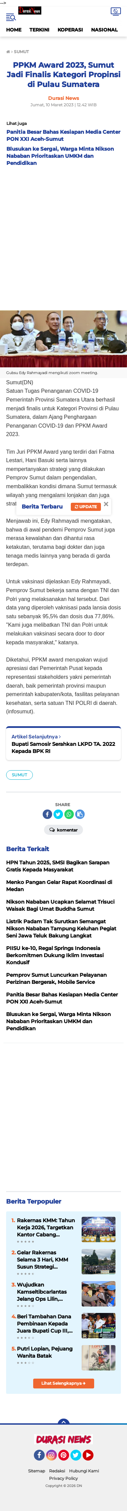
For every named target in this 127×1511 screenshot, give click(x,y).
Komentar (63, 829)
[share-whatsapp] (69, 814)
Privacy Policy (63, 1478)
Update (86, 506)
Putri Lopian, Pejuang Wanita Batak (44, 1352)
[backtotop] (64, 1425)
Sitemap (36, 1470)
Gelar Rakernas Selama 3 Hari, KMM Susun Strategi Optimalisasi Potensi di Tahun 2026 (46, 1259)
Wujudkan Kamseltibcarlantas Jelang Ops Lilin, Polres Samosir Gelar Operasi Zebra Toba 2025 (43, 1291)
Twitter (78, 1458)
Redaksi (57, 1470)
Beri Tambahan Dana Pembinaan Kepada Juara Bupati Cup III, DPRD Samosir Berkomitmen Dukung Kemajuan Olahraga (46, 1323)
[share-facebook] (47, 814)
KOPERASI (70, 30)
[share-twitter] (58, 814)
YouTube (93, 1458)
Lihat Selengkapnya (63, 1383)
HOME (13, 30)
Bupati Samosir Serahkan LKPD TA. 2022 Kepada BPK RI (63, 747)
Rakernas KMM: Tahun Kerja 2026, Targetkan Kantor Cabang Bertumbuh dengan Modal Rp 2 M (46, 1227)
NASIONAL (104, 30)
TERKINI (39, 30)
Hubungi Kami (84, 1470)
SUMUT (19, 774)
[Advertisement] (63, 236)
